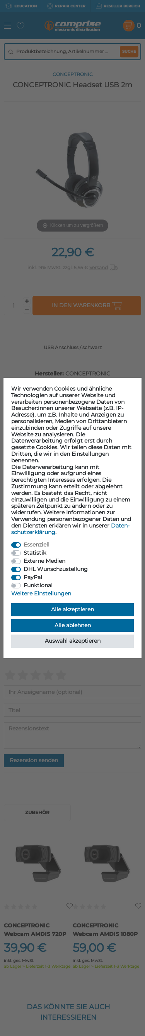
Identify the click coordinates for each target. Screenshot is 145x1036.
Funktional (38, 585)
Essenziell (36, 544)
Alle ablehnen (73, 625)
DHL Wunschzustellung (56, 569)
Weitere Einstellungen (41, 593)
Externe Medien (44, 560)
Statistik (35, 552)
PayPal (33, 577)
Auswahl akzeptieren (73, 640)
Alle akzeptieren (72, 609)
